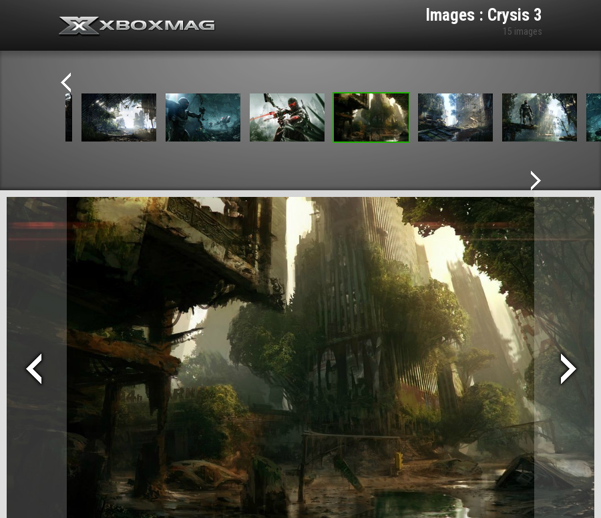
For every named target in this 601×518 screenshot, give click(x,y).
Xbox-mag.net (137, 27)
